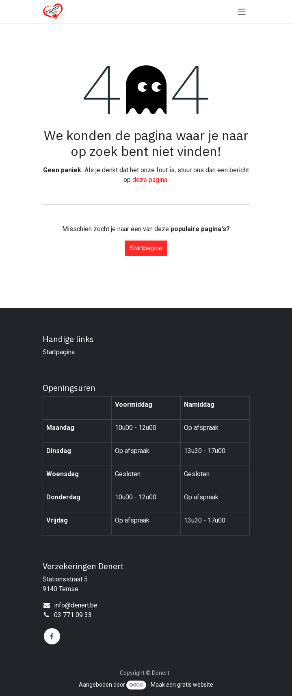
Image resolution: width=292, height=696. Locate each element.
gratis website (195, 684)
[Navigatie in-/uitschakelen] (242, 11)
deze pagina (149, 180)
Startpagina (146, 248)
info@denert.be (75, 605)
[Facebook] (52, 636)
